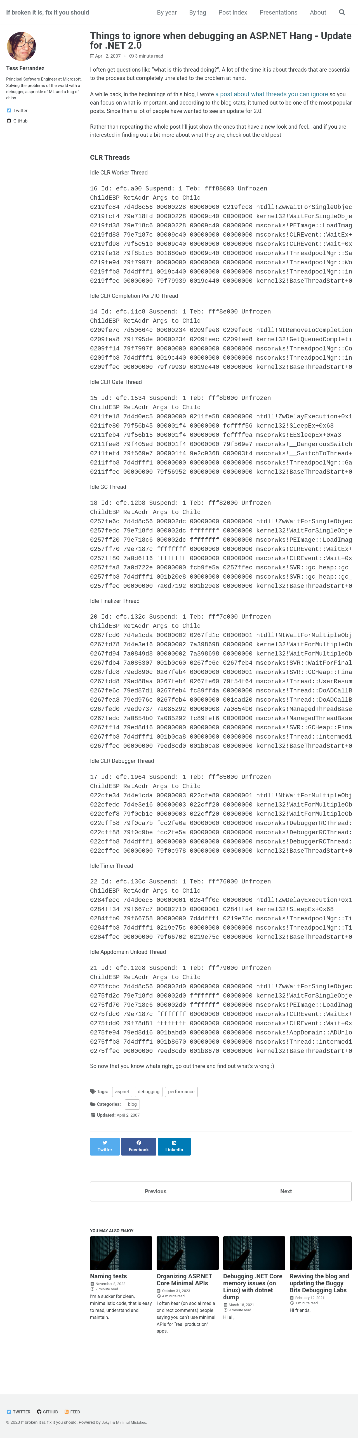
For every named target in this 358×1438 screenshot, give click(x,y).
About (315, 12)
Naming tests (108, 1298)
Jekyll (107, 1422)
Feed (76, 1412)
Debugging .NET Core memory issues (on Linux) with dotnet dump (252, 1309)
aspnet (122, 1117)
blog (132, 1129)
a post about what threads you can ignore (285, 96)
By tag (195, 12)
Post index (230, 12)
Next (286, 1211)
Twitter (19, 1412)
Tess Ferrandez (27, 68)
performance (181, 1117)
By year (165, 12)
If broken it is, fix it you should (47, 12)
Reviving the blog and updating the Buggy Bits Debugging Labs (319, 1305)
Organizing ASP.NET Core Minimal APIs (184, 1302)
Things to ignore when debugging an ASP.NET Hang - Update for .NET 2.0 (221, 40)
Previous (155, 1211)
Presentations (276, 12)
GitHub (50, 1412)
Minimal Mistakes (133, 1422)
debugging (148, 1117)
